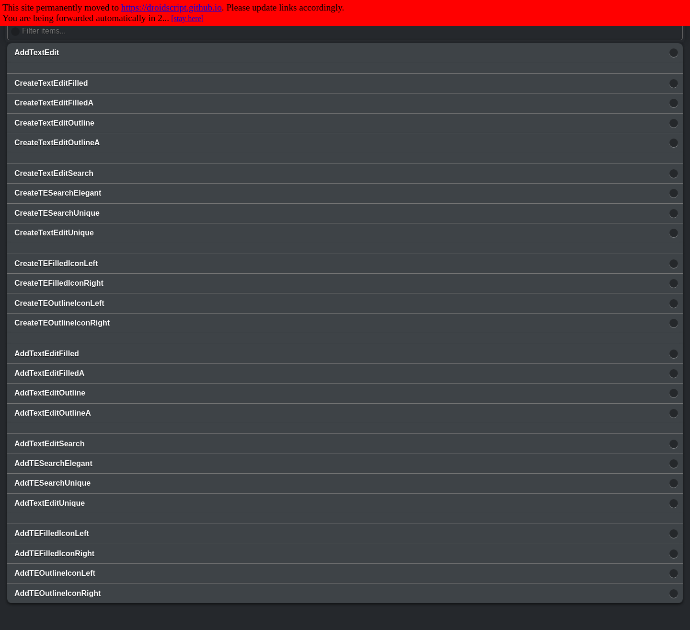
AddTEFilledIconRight (54, 553)
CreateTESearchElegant (57, 193)
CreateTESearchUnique (57, 213)
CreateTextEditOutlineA (57, 143)
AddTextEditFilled (46, 354)
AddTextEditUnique (49, 503)
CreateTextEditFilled (51, 83)
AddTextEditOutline (49, 393)
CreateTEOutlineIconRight (62, 323)
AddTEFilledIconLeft (51, 533)
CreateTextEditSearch (53, 173)
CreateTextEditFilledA (53, 103)
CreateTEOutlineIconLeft (59, 303)
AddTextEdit (36, 52)
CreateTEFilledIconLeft (56, 263)
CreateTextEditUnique (54, 233)
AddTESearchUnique (52, 483)
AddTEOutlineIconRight (57, 593)
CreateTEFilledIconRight (59, 283)
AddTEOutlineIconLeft (54, 573)
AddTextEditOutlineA (52, 413)
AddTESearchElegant (53, 463)
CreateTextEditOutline (54, 123)
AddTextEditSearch (49, 444)
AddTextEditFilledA (49, 373)
